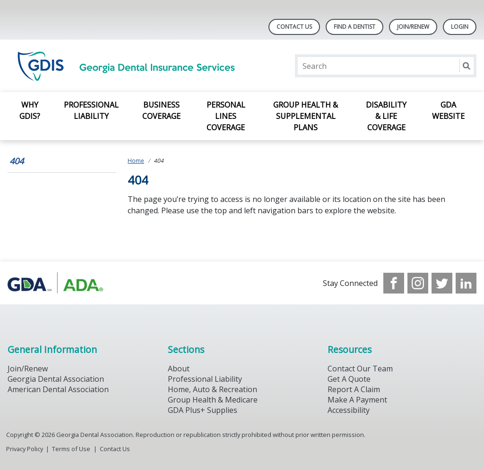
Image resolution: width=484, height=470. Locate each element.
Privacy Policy (24, 449)
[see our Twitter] (442, 283)
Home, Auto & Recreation (212, 389)
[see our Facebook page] (393, 283)
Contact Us (294, 27)
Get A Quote (349, 379)
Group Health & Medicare (213, 399)
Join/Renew (413, 27)
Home (136, 161)
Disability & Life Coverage (386, 116)
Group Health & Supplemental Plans (305, 116)
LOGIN (459, 27)
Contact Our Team (360, 368)
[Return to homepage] (130, 66)
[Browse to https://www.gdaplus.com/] (56, 283)
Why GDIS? (29, 110)
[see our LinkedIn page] (466, 283)
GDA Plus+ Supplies (202, 410)
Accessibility (349, 410)
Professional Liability (91, 110)
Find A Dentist (354, 27)
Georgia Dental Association (56, 379)
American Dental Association (58, 389)
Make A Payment (357, 399)
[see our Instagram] (417, 283)
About (179, 368)
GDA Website (448, 110)
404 (16, 161)
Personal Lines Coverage (226, 116)
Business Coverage (161, 110)
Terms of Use (71, 449)
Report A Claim (354, 389)
